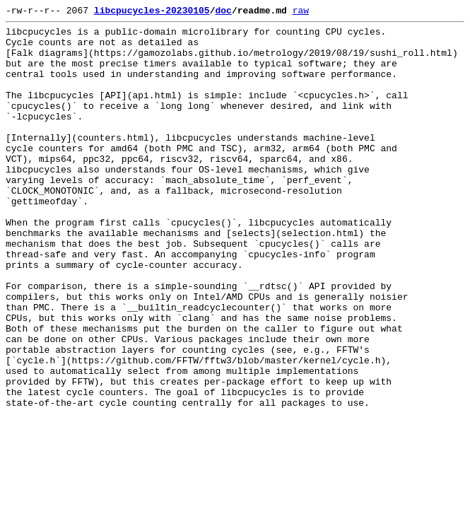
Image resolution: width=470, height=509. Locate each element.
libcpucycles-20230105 (152, 12)
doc (223, 12)
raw (301, 12)
